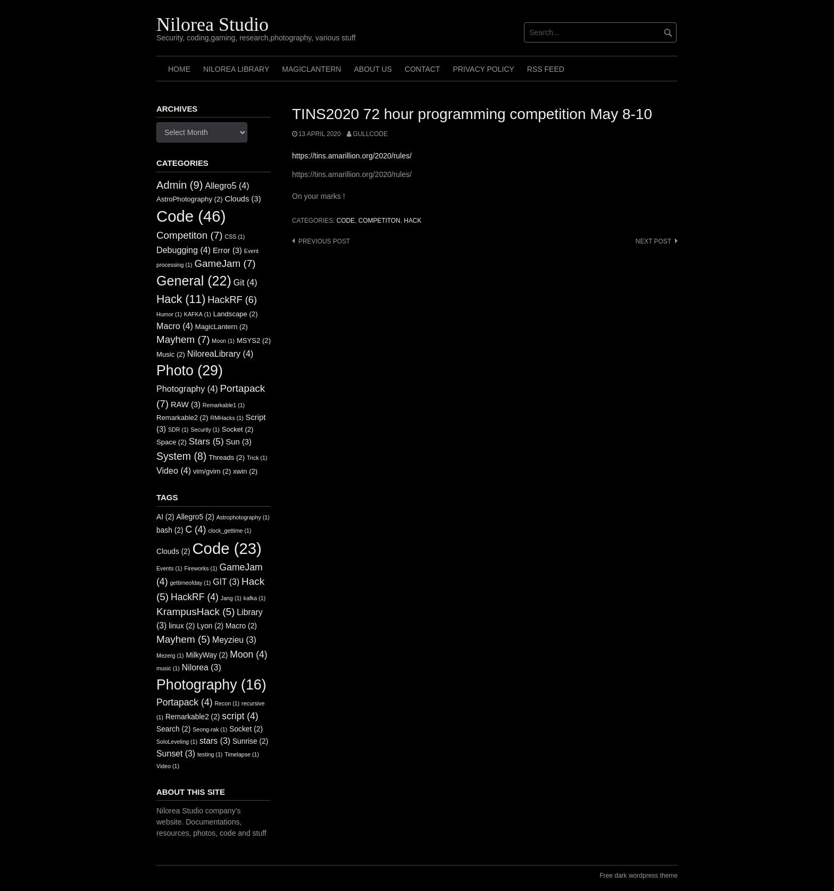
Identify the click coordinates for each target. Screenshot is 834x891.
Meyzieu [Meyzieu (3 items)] (234, 639)
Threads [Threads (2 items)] (226, 457)
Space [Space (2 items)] (171, 442)
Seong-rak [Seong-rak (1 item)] (210, 729)
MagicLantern (311, 69)
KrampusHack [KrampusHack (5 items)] (195, 611)
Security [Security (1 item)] (204, 429)
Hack (412, 220)
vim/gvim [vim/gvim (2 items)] (212, 471)
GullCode (370, 134)
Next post (653, 241)
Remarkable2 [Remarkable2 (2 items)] (182, 418)
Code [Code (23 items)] (226, 548)
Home (179, 69)
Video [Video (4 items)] (173, 470)
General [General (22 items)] (193, 280)
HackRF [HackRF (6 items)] (232, 300)
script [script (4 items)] (240, 716)
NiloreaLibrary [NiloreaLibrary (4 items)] (220, 353)
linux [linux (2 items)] (182, 626)
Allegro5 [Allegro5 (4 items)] (227, 185)
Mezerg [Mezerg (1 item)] (170, 655)
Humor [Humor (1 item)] (169, 314)
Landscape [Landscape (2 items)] (235, 314)
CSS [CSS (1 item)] (234, 236)
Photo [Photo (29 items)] (189, 371)
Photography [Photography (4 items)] (187, 388)
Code (346, 220)
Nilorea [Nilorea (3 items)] (201, 667)
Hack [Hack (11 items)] (180, 299)
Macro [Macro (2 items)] (241, 626)
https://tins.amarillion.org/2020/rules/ (352, 156)
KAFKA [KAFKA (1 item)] (197, 314)
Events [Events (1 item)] (169, 568)
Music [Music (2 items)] (170, 354)
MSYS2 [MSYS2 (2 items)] (254, 340)
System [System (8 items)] (181, 456)
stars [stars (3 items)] (214, 740)
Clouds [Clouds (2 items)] (173, 552)
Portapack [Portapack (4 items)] (184, 702)
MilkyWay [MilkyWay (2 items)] (207, 655)
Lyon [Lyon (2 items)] (210, 626)
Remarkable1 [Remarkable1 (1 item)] (224, 405)
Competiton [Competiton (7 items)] (189, 235)
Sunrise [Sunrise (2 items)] (250, 741)
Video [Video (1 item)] (167, 766)
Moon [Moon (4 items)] (248, 654)
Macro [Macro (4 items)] (174, 326)
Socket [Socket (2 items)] (238, 429)
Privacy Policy (483, 69)
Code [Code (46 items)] (191, 216)
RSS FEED (545, 69)
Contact (422, 69)
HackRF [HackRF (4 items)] (195, 597)
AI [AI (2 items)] (165, 517)
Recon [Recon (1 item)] (226, 703)
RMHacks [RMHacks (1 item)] (227, 418)
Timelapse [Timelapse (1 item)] (241, 754)
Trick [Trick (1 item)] (257, 458)
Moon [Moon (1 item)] (223, 341)
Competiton (379, 220)
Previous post (324, 241)
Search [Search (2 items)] (173, 729)
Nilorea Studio (212, 24)
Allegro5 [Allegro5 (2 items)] (195, 517)
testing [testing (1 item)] (209, 754)
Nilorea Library (236, 69)
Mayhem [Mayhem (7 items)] (183, 339)
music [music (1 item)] (168, 668)
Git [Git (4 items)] (245, 282)
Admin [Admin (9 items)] (179, 185)
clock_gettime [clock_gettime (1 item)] (229, 530)
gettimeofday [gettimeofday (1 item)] (190, 582)
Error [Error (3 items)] (227, 250)
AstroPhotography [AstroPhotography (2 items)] (189, 199)
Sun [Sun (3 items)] (239, 442)
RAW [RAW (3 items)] (186, 404)
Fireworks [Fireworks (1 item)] (200, 568)
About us (372, 69)
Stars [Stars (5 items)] (206, 441)
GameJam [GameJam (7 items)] (224, 263)
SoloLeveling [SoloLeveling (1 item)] (176, 741)
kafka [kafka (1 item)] (254, 598)
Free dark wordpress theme (638, 875)
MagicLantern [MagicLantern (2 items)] (221, 327)
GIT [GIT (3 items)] (226, 581)
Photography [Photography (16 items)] (211, 685)
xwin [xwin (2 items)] (245, 471)
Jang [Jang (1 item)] (231, 598)
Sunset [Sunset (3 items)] (175, 753)
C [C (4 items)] (195, 529)
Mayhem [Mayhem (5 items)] (183, 639)
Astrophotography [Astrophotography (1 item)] (243, 517)
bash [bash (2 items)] (170, 530)
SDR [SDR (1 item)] (178, 429)
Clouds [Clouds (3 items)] (243, 199)
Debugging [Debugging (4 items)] (183, 250)
